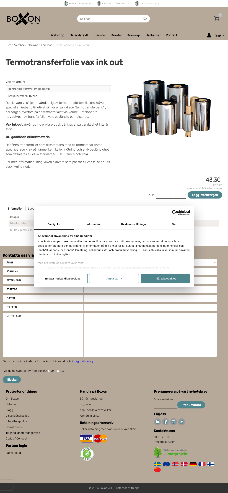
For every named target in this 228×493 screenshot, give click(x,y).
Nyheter (11, 404)
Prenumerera (191, 405)
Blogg (9, 410)
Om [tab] (174, 224)
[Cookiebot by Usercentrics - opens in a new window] (174, 212)
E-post (10, 298)
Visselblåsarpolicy (17, 415)
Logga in (85, 404)
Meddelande (14, 316)
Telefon (11, 307)
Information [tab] (94, 224)
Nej (60, 371)
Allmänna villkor (90, 415)
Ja (50, 371)
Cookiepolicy (14, 427)
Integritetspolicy (16, 421)
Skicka (12, 379)
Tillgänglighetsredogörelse (23, 432)
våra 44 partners (58, 241)
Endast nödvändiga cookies (62, 278)
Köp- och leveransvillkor (95, 410)
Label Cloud (13, 452)
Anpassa (114, 278)
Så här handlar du (91, 398)
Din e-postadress (163, 399)
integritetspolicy (82, 361)
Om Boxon (12, 398)
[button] (216, 18)
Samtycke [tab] (54, 224)
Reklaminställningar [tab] (134, 224)
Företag (11, 289)
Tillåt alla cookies (165, 278)
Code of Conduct (16, 438)
